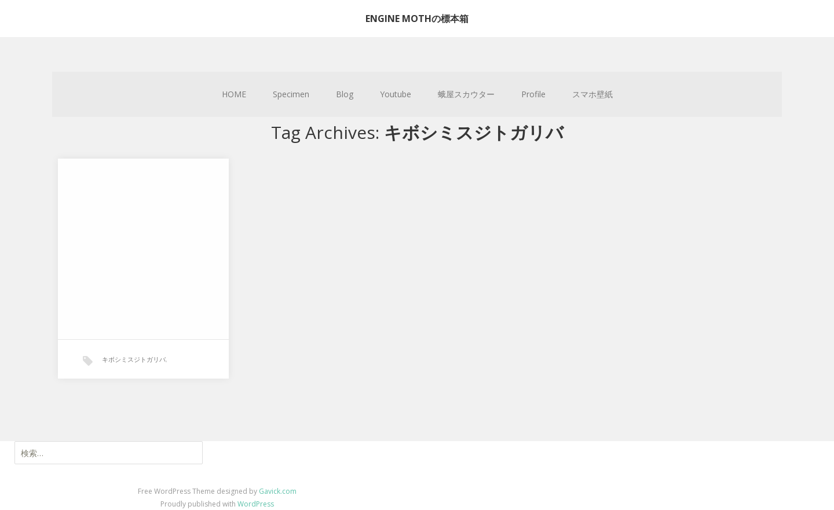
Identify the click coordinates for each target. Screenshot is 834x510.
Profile (533, 94)
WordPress (255, 504)
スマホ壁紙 (592, 94)
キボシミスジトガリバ (134, 359)
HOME (234, 94)
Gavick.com (278, 491)
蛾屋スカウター (466, 94)
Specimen (291, 94)
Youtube (395, 94)
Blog (344, 94)
